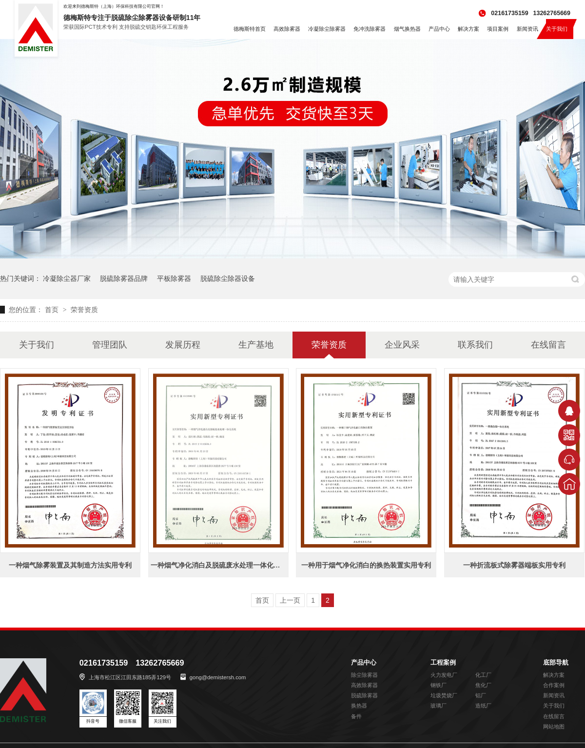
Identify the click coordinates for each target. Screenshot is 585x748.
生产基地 (255, 345)
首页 (52, 310)
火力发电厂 (443, 675)
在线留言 (548, 345)
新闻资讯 (554, 695)
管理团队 (109, 345)
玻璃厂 (438, 706)
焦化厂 (483, 685)
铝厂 (480, 695)
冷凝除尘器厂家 (67, 278)
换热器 (359, 706)
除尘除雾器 (364, 675)
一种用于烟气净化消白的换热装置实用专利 (366, 565)
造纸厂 (483, 706)
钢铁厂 (438, 685)
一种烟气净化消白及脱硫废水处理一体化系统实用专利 (232, 565)
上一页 (290, 600)
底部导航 (555, 662)
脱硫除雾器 (364, 695)
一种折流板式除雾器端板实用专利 (514, 565)
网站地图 (554, 726)
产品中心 (363, 662)
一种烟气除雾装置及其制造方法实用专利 (70, 565)
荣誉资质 (84, 310)
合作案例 (554, 685)
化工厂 (483, 675)
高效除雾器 (364, 685)
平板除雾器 (174, 278)
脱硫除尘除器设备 (227, 278)
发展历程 (182, 345)
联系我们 (475, 345)
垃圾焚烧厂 (443, 695)
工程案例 (443, 662)
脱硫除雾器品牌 (124, 278)
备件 (356, 716)
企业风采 (402, 345)
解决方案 (554, 675)
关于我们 (36, 345)
